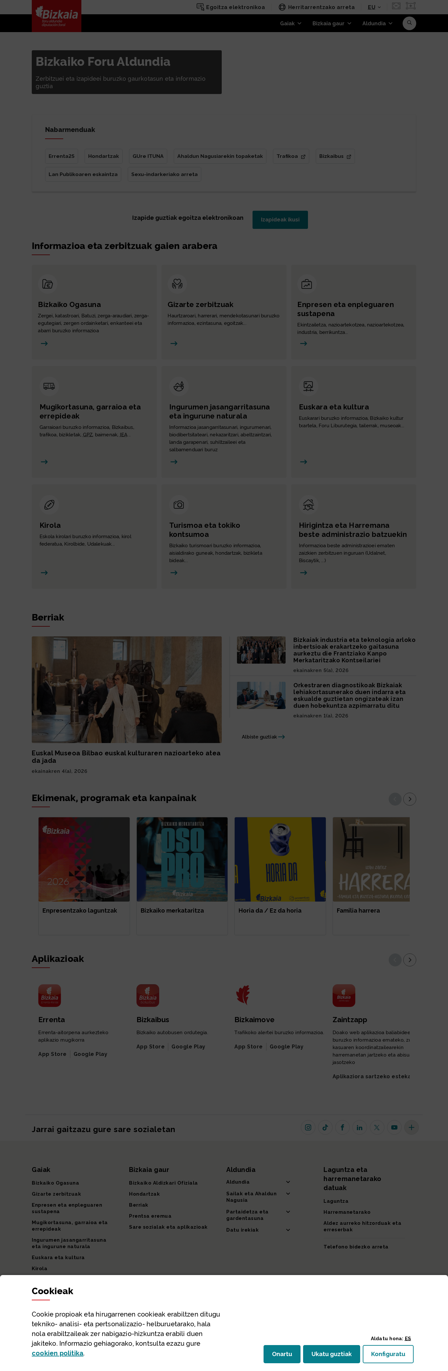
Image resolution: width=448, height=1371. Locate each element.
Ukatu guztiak (334, 1356)
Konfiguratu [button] (392, 1356)
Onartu (286, 1356)
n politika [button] (57, 1353)
